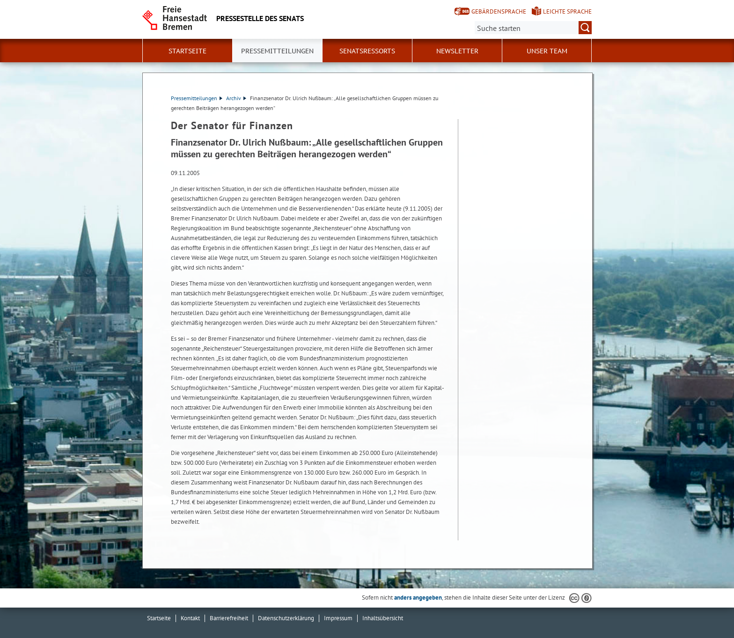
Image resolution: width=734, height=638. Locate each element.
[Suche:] (533, 27)
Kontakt (190, 618)
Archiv (236, 98)
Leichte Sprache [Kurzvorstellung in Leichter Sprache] (567, 11)
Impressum (338, 618)
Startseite (187, 51)
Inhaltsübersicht (382, 618)
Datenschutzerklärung (286, 618)
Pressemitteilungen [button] (277, 51)
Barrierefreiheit (229, 618)
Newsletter (457, 51)
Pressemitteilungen (196, 98)
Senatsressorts (367, 51)
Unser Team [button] (547, 51)
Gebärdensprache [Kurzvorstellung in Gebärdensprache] (498, 11)
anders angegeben (418, 597)
